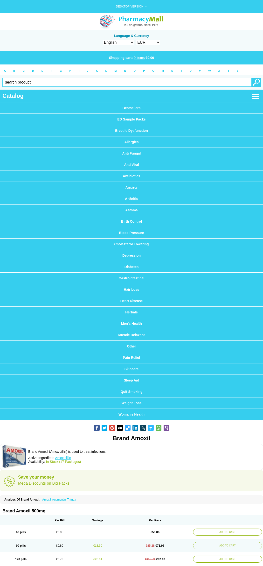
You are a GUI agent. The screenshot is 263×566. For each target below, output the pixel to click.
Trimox (71, 499)
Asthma (131, 210)
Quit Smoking (132, 392)
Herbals (131, 312)
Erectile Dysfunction (131, 131)
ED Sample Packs (131, 119)
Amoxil (46, 499)
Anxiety (131, 187)
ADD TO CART (226, 532)
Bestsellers (132, 108)
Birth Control (131, 221)
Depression (131, 255)
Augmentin (59, 499)
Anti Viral (131, 165)
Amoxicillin (63, 458)
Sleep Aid (131, 380)
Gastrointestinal (132, 278)
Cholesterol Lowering (131, 244)
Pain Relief (131, 358)
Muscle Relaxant (131, 335)
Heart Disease (131, 301)
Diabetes (131, 267)
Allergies (131, 142)
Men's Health (131, 323)
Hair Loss (131, 289)
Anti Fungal (131, 153)
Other (131, 346)
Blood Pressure (131, 233)
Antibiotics (131, 176)
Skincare (131, 369)
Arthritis (131, 199)
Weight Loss (132, 403)
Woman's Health (131, 414)
